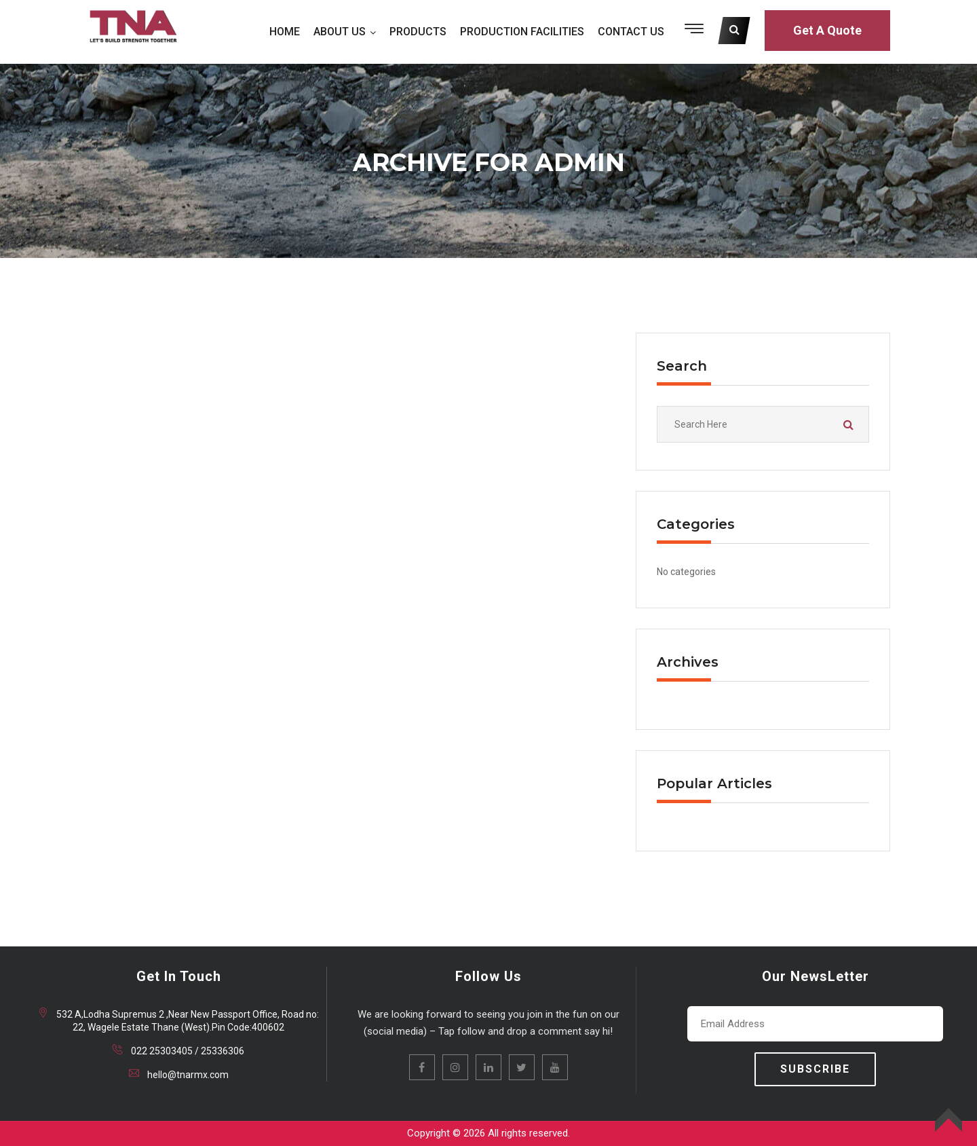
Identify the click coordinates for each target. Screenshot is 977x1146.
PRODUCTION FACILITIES (522, 31)
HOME (284, 31)
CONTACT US (631, 31)
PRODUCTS (417, 31)
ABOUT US (339, 31)
